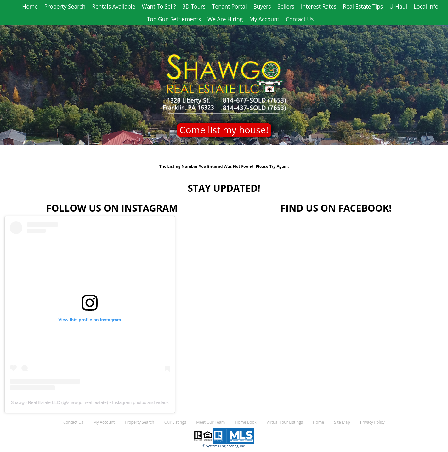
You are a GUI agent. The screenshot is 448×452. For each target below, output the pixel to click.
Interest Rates (319, 6)
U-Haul (398, 6)
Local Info (426, 6)
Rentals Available (113, 6)
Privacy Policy (372, 422)
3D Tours (194, 6)
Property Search (65, 6)
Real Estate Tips (363, 6)
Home (29, 6)
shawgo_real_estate (86, 402)
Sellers (285, 6)
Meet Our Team (210, 422)
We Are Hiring (225, 19)
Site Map (342, 422)
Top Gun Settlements (174, 19)
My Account (264, 19)
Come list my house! (224, 129)
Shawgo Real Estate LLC (35, 402)
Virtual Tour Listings (285, 422)
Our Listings (175, 422)
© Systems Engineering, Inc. (224, 446)
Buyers (262, 6)
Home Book (245, 422)
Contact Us (300, 19)
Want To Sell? (159, 6)
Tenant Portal (229, 6)
